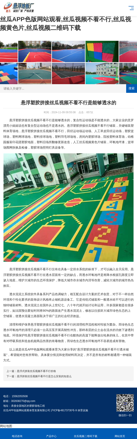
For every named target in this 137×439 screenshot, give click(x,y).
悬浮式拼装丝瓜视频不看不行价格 (36, 371)
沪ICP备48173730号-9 (64, 410)
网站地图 (6, 426)
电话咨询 (17, 434)
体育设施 (83, 410)
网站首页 (120, 434)
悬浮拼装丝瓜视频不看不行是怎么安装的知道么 (44, 376)
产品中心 (51, 434)
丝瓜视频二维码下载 (85, 434)
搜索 (132, 88)
